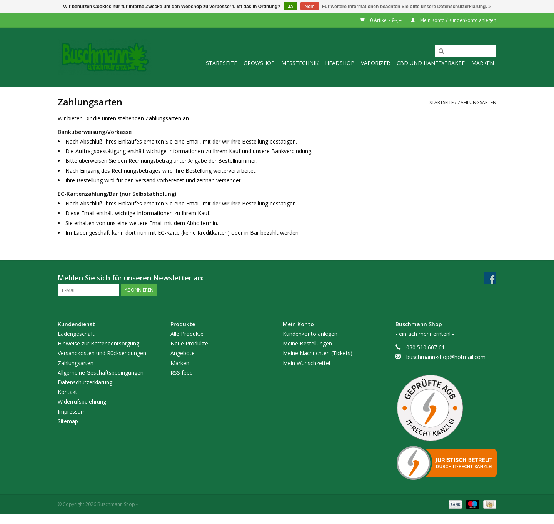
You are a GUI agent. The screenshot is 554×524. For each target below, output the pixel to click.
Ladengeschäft (76, 333)
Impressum (72, 411)
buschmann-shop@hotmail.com (446, 356)
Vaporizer (375, 63)
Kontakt (67, 392)
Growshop (259, 63)
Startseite (221, 63)
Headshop (339, 63)
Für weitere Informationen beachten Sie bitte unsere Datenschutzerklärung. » (406, 6)
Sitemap (68, 421)
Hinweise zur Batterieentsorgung (98, 343)
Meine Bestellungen (307, 343)
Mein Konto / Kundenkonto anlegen (453, 20)
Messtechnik (300, 63)
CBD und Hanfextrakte (431, 63)
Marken (482, 63)
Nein (310, 6)
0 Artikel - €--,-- (381, 20)
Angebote (182, 353)
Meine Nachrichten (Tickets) (317, 353)
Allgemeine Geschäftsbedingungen (101, 372)
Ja (290, 6)
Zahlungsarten (476, 102)
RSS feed (181, 372)
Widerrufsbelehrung (82, 401)
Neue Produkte (189, 343)
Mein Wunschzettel (306, 363)
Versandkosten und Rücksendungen (102, 353)
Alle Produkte (187, 333)
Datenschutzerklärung (85, 382)
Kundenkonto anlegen (310, 333)
